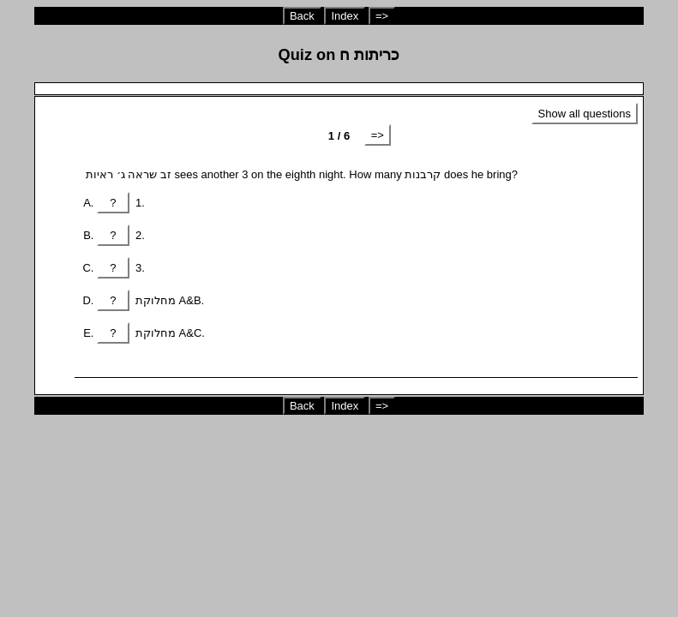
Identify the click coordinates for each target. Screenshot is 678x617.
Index (344, 15)
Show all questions (584, 113)
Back (302, 15)
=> (381, 15)
